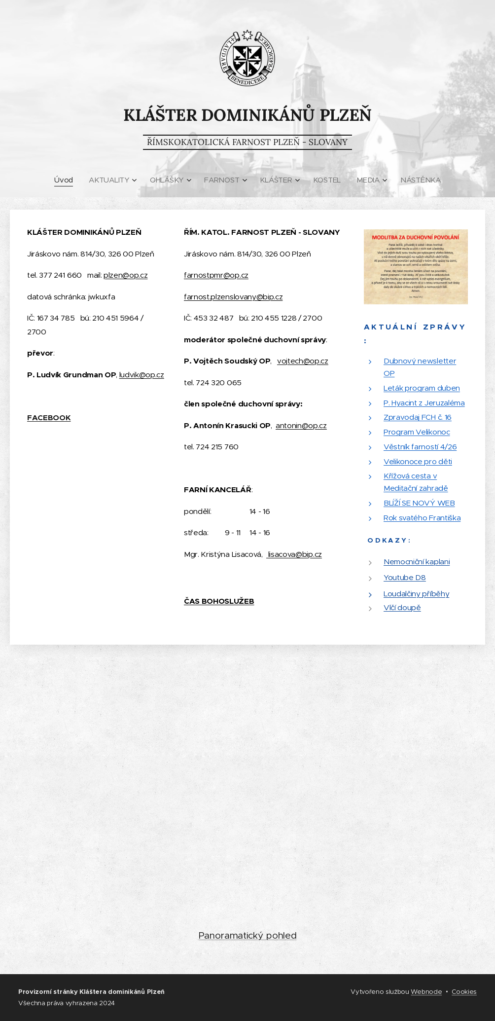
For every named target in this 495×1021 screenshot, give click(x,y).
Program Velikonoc (417, 432)
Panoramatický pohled (248, 935)
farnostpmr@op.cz (216, 275)
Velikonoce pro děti (418, 461)
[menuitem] (64, 180)
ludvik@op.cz (141, 374)
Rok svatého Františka (422, 517)
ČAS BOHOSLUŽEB (219, 601)
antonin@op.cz (301, 425)
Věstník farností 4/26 (420, 446)
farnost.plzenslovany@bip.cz (233, 296)
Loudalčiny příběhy (416, 593)
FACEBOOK (49, 418)
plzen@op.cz (125, 275)
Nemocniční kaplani (417, 561)
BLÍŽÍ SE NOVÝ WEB (419, 503)
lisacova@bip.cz (294, 554)
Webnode (426, 991)
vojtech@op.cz (302, 360)
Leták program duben (422, 388)
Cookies (464, 991)
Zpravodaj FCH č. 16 (418, 417)
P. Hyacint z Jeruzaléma (424, 402)
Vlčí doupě (402, 607)
